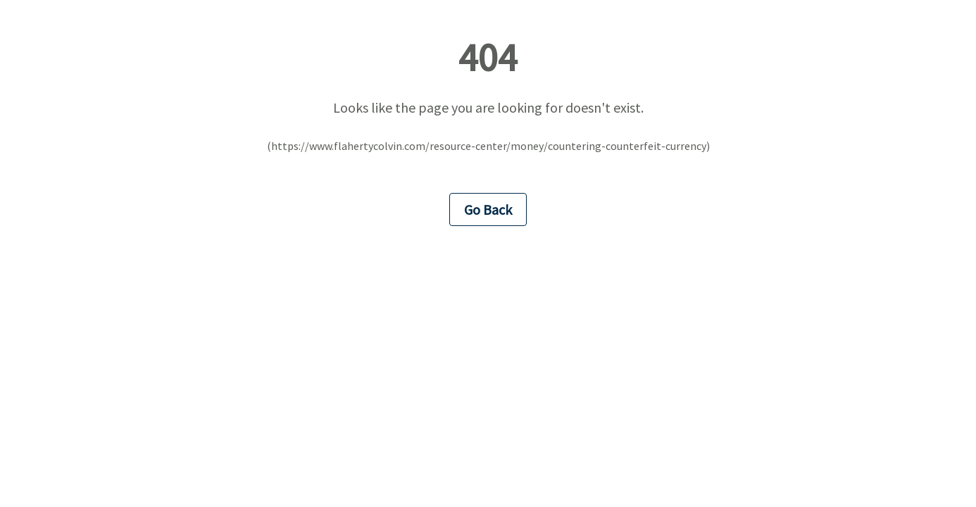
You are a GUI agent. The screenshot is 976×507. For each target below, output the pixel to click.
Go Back (488, 209)
